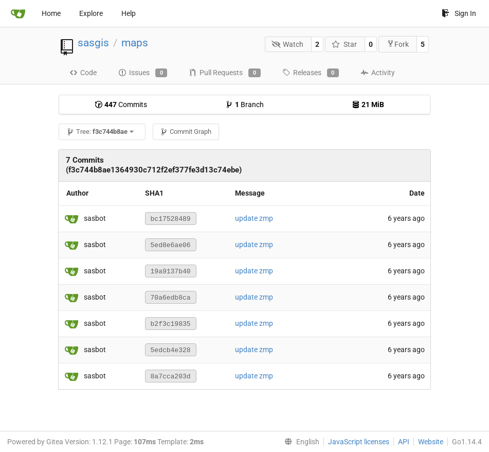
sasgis (93, 43)
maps (134, 43)
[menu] (299, 441)
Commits (121, 104)
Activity (377, 72)
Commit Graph (185, 131)
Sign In (459, 13)
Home (51, 13)
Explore (91, 13)
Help (128, 13)
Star (344, 44)
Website (430, 442)
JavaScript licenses (358, 442)
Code (83, 72)
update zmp (254, 218)
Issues (142, 73)
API (403, 442)
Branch (244, 104)
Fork (398, 44)
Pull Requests (224, 73)
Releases (310, 73)
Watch (287, 44)
